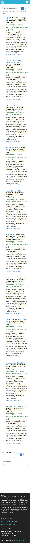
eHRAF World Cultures (9, 521)
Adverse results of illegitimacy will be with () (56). (16, 365)
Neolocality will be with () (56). (16, 279)
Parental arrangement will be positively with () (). (16, 20)
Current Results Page (8, 452)
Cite (19, 54)
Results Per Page (7, 462)
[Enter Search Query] (11, 8)
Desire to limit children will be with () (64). (16, 409)
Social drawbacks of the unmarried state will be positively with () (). (14, 64)
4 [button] (6, 457)
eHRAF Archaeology (8, 524)
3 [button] (3, 457)
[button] (14, 457)
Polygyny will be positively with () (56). (15, 107)
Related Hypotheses (11, 54)
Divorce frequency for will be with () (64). (16, 150)
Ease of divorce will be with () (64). (15, 193)
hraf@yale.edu (19, 540)
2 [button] (23, 455)
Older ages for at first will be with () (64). (15, 237)
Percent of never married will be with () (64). (16, 322)
